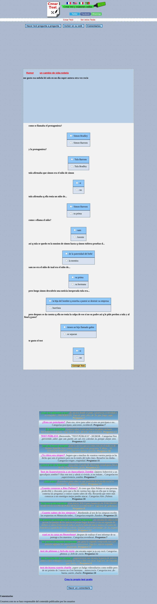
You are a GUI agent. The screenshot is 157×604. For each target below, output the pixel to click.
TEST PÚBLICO (49, 436)
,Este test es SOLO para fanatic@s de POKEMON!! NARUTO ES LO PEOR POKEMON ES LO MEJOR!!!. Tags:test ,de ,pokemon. (78, 506)
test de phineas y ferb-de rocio (57, 551)
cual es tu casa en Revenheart (59, 534)
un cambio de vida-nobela (54, 73)
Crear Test (68, 20)
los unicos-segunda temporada (59, 541)
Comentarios (93, 26)
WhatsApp (96, 14)
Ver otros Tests (88, 20)
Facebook (85, 14)
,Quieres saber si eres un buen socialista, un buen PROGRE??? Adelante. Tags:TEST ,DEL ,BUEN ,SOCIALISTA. (79, 430)
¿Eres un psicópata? (53, 422)
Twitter (74, 14)
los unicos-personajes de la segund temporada (66, 519)
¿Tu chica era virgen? (53, 455)
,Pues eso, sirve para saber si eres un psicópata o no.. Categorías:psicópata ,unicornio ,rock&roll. (78, 423)
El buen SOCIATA (55, 429)
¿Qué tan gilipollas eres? (55, 412)
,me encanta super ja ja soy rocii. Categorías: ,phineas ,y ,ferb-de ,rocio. (78, 552)
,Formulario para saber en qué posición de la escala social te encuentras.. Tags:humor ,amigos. (79, 482)
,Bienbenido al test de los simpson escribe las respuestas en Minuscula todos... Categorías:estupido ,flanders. (79, 514)
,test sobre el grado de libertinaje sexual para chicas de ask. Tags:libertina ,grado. (78, 466)
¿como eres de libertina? (54, 465)
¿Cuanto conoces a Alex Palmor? (59, 488)
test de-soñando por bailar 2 (56, 558)
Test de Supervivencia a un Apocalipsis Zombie (67, 472)
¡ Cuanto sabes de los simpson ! (59, 513)
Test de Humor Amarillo (55, 445)
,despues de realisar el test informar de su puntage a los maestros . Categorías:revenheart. (78, 536)
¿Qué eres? (50, 481)
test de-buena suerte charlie (55, 567)
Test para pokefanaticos (54, 503)
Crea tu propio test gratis (78, 579)
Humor (30, 73)
